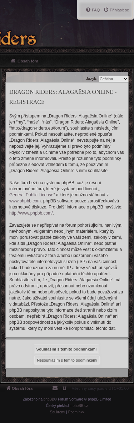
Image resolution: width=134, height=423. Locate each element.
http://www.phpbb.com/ (31, 213)
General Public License (31, 194)
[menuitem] (116, 10)
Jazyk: (91, 78)
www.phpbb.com (25, 200)
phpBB (49, 399)
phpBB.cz (80, 406)
